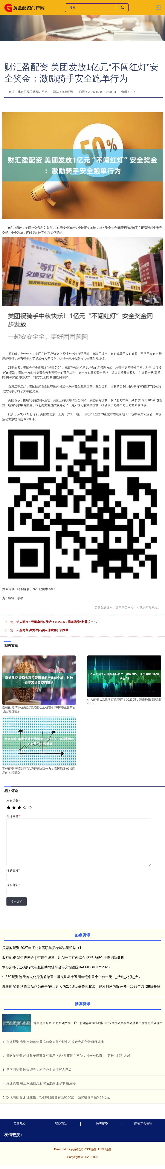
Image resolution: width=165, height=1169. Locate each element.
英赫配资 (20, 1123)
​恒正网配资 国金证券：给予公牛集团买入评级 (39, 1069)
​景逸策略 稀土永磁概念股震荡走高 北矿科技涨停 (41, 1083)
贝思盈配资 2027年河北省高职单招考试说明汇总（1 (41, 948)
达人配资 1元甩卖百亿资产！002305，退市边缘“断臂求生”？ (57, 622)
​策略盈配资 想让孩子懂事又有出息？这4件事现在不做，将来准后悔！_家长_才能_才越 (68, 1055)
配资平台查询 (143, 1123)
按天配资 (102, 1123)
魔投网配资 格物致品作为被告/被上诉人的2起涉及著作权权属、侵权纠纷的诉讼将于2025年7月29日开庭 (81, 986)
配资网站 (61, 1123)
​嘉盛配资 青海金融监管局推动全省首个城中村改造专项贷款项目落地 (55, 1042)
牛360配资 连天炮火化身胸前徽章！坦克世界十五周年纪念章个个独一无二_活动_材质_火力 (72, 977)
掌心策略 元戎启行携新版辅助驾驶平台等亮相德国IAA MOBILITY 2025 (56, 967)
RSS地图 (90, 1149)
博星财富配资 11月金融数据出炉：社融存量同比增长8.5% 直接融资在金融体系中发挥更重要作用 (98, 1023)
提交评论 (17, 901)
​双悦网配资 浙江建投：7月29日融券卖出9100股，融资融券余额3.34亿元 (58, 1097)
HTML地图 (104, 1149)
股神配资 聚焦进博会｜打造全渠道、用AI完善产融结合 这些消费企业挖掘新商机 (63, 957)
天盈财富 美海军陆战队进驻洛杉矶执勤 (42, 630)
